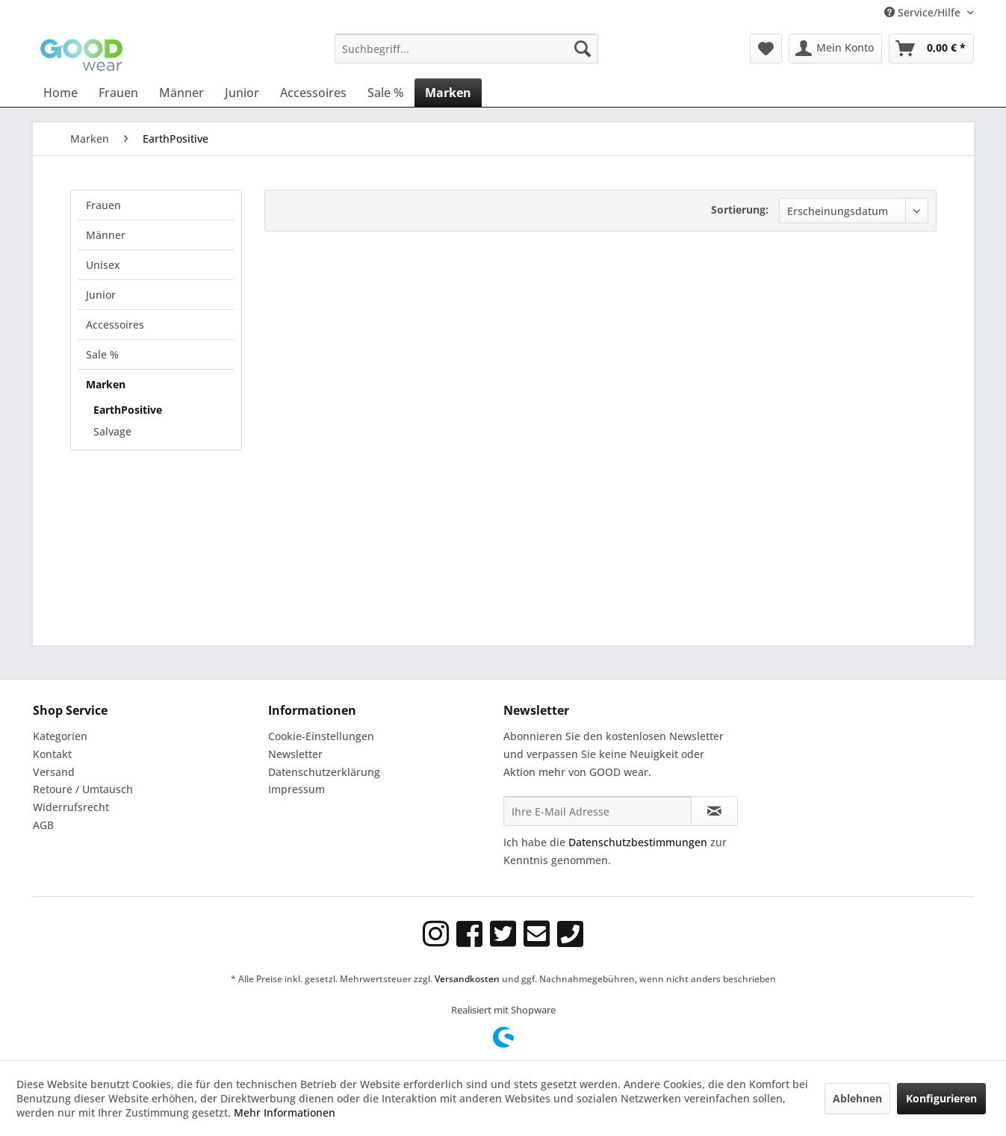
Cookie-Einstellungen (321, 736)
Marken (105, 384)
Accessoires (115, 324)
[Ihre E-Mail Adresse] (597, 811)
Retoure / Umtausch (83, 789)
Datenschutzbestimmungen (637, 842)
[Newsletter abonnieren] (714, 811)
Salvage (112, 431)
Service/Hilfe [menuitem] (923, 12)
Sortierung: (740, 209)
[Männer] (181, 92)
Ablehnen (857, 1098)
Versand (54, 772)
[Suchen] (582, 48)
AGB (43, 825)
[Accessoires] (313, 92)
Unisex (103, 265)
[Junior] (242, 92)
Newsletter (295, 754)
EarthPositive (127, 410)
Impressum (296, 789)
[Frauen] (118, 92)
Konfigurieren (941, 1098)
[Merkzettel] (766, 48)
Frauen (103, 205)
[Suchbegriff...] (466, 48)
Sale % (102, 354)
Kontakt (52, 754)
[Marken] (448, 92)
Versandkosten (467, 978)
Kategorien (60, 736)
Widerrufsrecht (71, 807)
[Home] (60, 92)
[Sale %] (385, 92)
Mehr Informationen (284, 1112)
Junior (101, 295)
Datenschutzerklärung (324, 772)
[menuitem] (466, 48)
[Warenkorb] (931, 48)
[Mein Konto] (835, 48)
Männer (105, 235)
